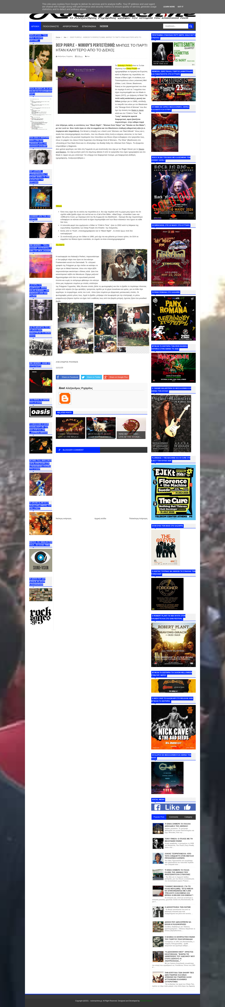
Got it (180, 7)
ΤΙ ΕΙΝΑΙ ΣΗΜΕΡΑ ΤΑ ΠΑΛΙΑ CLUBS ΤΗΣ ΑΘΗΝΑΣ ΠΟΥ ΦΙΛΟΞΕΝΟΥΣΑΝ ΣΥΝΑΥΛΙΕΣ (177, 872)
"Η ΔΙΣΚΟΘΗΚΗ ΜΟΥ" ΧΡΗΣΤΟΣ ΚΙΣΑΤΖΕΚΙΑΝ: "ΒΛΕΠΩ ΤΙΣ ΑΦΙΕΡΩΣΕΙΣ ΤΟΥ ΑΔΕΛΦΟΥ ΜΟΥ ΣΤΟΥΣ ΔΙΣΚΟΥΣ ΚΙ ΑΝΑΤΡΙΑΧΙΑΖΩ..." (180, 956)
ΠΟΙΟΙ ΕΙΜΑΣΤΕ (51, 26)
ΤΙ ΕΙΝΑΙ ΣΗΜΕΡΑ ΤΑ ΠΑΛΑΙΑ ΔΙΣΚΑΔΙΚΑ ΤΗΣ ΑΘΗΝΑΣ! (178, 825)
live (88, 56)
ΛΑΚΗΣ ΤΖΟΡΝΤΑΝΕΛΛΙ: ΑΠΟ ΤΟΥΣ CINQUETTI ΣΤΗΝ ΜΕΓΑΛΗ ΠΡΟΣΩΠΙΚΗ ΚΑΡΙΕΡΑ (179, 856)
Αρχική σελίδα (100, 518)
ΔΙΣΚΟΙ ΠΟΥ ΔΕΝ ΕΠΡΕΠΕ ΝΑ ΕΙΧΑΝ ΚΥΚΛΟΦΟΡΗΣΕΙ (178, 923)
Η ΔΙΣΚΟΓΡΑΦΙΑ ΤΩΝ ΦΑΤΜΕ (178, 907)
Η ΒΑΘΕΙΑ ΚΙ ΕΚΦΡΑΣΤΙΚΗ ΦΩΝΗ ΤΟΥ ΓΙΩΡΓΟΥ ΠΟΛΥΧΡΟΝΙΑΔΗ (180, 938)
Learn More (169, 7)
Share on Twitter (90, 377)
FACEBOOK (104, 26)
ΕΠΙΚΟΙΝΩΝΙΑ (89, 26)
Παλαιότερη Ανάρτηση (138, 518)
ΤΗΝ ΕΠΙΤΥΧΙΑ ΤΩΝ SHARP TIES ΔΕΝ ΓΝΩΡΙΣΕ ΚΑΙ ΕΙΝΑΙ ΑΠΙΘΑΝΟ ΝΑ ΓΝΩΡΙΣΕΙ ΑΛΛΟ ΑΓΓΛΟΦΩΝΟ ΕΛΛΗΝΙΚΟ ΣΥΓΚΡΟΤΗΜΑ (179, 977)
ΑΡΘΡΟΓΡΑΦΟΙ (70, 26)
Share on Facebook (67, 377)
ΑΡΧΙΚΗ (35, 26)
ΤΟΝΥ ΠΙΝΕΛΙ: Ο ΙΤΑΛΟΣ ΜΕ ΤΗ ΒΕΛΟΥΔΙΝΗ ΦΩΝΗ (179, 840)
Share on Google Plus (115, 377)
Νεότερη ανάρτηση (63, 518)
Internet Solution (146, 1001)
